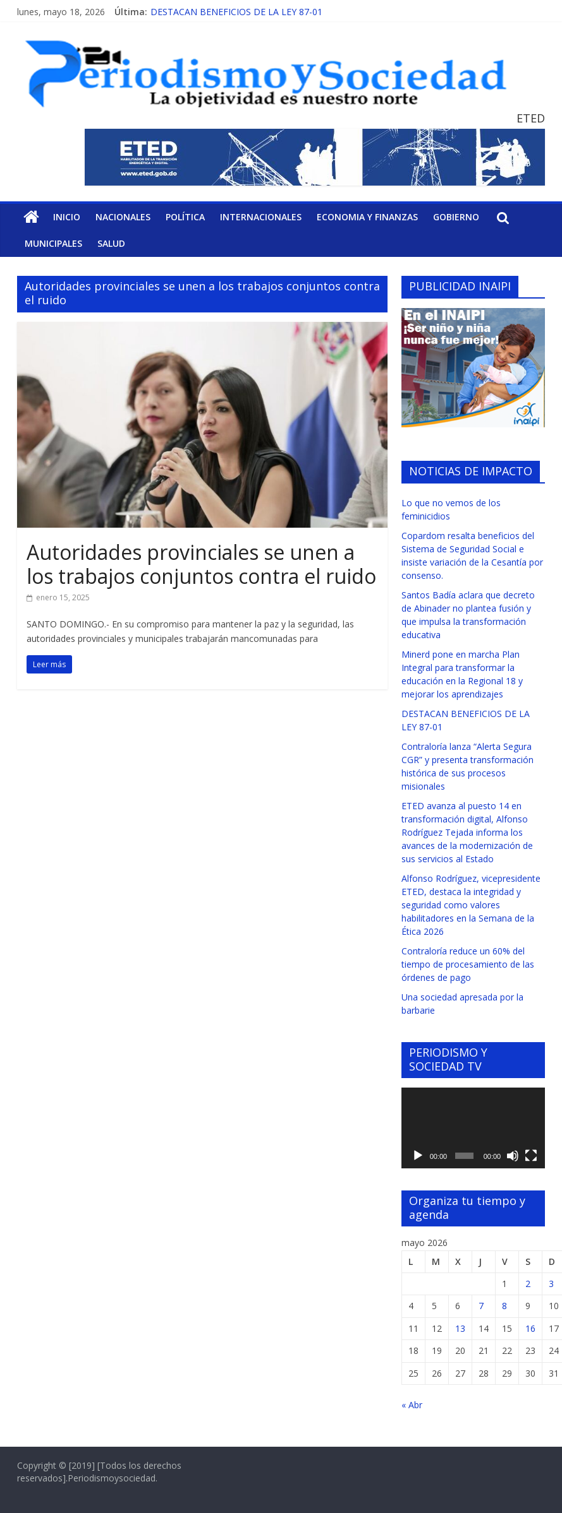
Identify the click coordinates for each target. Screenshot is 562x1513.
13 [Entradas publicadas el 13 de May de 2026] (460, 1328)
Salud (111, 243)
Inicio (66, 217)
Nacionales (122, 217)
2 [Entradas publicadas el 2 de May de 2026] (527, 1284)
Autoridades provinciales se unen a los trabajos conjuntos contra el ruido (201, 564)
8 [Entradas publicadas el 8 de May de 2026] (504, 1306)
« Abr (411, 1405)
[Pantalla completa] (531, 1155)
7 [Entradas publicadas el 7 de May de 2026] (481, 1306)
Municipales (53, 243)
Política (185, 217)
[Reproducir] (418, 1155)
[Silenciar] (512, 1155)
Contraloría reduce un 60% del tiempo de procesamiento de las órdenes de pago (467, 964)
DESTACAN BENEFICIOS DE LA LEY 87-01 (236, 12)
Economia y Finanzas (367, 217)
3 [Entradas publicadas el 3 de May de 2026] (551, 1284)
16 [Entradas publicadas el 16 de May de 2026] (530, 1328)
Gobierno (456, 217)
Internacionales (261, 217)
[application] (473, 1128)
